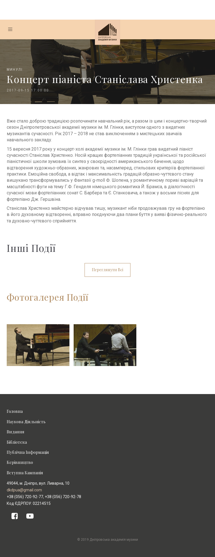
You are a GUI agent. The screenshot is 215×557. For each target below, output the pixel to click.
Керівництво (20, 462)
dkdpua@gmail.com (24, 490)
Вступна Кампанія (25, 472)
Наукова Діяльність (26, 421)
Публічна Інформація (28, 452)
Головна (15, 411)
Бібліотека (17, 442)
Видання (15, 431)
